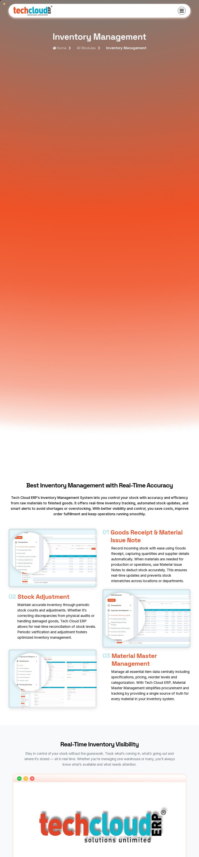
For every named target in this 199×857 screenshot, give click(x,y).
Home (59, 48)
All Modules (86, 48)
